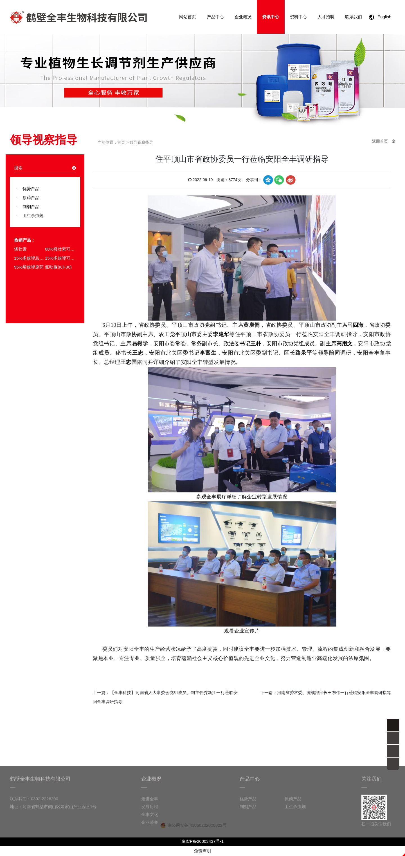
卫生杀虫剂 (31, 215)
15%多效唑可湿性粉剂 (60, 258)
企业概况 (243, 16)
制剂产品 (28, 206)
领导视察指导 (141, 142)
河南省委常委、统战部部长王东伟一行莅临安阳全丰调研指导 (334, 692)
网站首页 (187, 16)
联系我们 (353, 16)
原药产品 (28, 197)
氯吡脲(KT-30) (58, 267)
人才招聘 (326, 16)
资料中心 (298, 16)
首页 (121, 142)
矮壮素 (20, 249)
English (381, 17)
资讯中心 (270, 16)
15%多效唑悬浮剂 (29, 258)
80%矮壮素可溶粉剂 (60, 249)
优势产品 (28, 188)
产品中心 (215, 16)
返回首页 (383, 141)
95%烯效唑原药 (29, 267)
